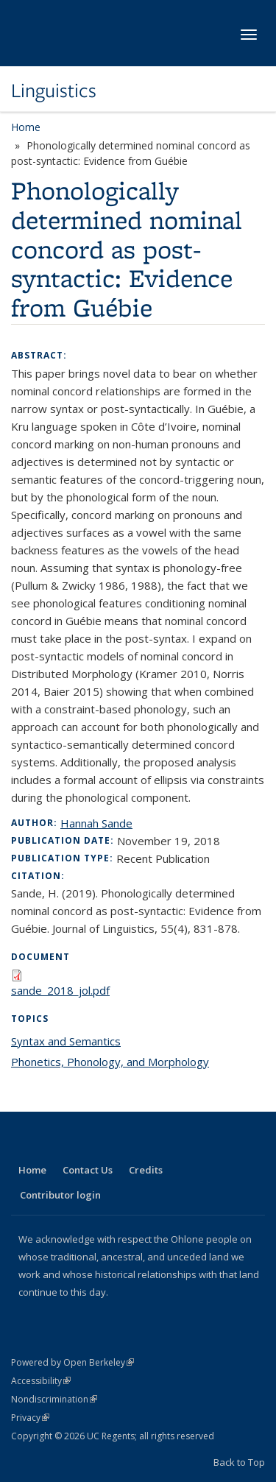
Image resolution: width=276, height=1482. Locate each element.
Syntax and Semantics (66, 1041)
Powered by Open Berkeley (72, 1362)
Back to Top (239, 1462)
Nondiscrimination (54, 1399)
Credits (146, 1169)
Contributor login (60, 1195)
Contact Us (88, 1169)
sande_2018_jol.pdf (60, 990)
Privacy (30, 1417)
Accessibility (41, 1381)
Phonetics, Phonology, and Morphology (110, 1061)
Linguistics (53, 90)
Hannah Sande (96, 823)
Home (25, 127)
